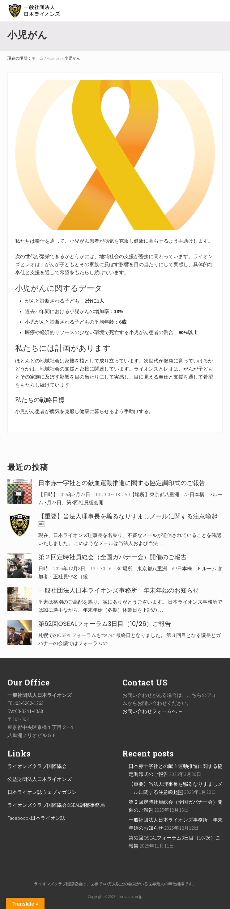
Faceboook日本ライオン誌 (36, 818)
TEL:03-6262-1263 (25, 703)
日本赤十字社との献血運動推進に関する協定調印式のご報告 (121, 483)
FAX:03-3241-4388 (25, 711)
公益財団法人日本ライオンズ (39, 779)
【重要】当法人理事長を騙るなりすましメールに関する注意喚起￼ (128, 520)
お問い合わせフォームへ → (152, 711)
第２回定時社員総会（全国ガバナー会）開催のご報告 (112, 557)
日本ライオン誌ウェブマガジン (42, 792)
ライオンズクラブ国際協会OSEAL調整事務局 (56, 805)
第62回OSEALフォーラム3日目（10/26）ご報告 (104, 623)
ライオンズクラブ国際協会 (37, 766)
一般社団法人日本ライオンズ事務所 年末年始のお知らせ (118, 590)
